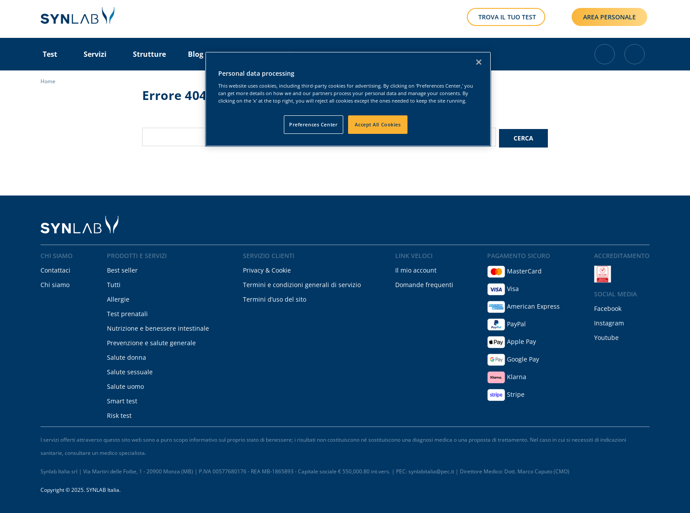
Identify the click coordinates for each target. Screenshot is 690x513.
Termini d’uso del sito (274, 298)
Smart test (122, 399)
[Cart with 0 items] (605, 54)
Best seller (122, 269)
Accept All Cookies (377, 124)
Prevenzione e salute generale (151, 341)
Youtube (606, 336)
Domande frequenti (424, 283)
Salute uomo (125, 385)
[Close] (478, 62)
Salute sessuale (130, 370)
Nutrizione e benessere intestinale (158, 327)
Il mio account (416, 269)
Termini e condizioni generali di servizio (302, 283)
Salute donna (126, 356)
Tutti (114, 283)
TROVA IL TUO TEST (507, 17)
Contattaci (55, 269)
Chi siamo (55, 283)
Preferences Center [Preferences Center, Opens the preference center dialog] (313, 124)
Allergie (118, 298)
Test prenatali (127, 312)
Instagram (609, 321)
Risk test (119, 414)
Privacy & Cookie (267, 269)
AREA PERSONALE (609, 17)
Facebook (607, 307)
